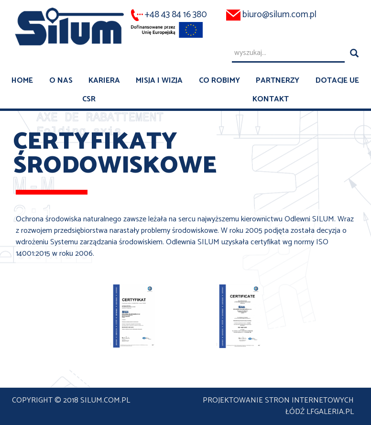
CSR (89, 99)
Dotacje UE (337, 80)
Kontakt (270, 99)
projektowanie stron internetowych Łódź (278, 406)
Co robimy (219, 80)
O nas (61, 80)
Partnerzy (277, 80)
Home (22, 80)
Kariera (104, 80)
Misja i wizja (159, 80)
